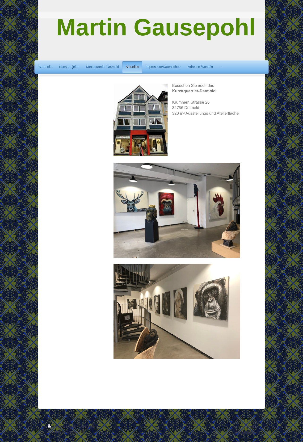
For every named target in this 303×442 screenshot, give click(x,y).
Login (250, 426)
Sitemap (87, 426)
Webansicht (245, 432)
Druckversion (62, 426)
